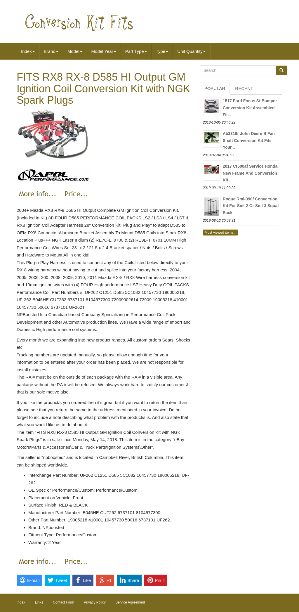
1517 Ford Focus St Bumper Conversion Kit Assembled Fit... (250, 107)
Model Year (103, 51)
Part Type (136, 51)
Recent (244, 88)
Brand (51, 51)
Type (162, 51)
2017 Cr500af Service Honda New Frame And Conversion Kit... (250, 173)
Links (39, 602)
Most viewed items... (221, 232)
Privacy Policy (95, 602)
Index (28, 51)
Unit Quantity (191, 51)
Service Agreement (130, 602)
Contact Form (63, 602)
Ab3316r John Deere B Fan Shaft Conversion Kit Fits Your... (249, 140)
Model (74, 51)
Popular (214, 88)
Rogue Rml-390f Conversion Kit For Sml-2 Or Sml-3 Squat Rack (251, 206)
